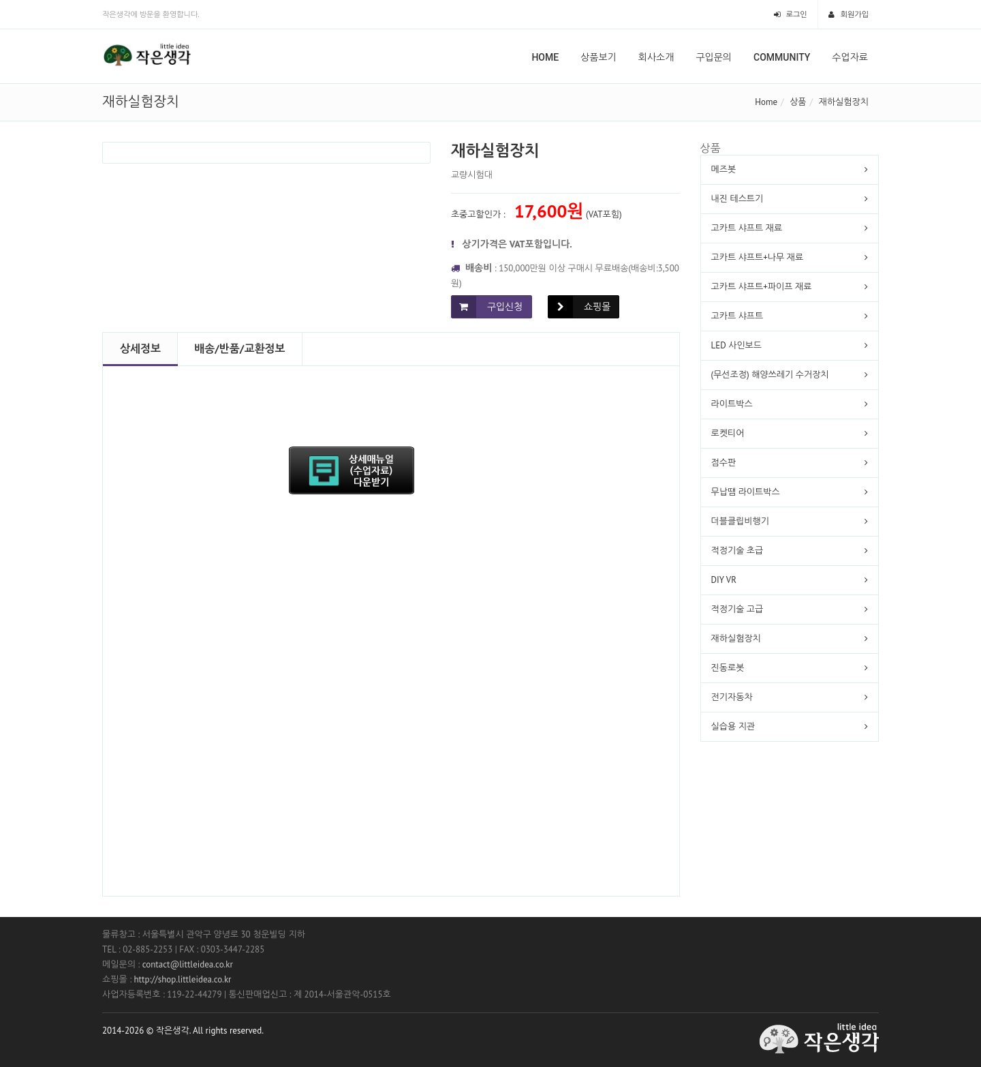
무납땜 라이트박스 (745, 492)
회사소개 (656, 57)
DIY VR (723, 580)
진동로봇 (728, 668)
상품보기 (598, 57)
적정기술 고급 (737, 609)
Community (781, 57)
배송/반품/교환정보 (239, 348)
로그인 (790, 14)
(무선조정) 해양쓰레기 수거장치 (770, 374)
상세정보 (140, 348)
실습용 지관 (733, 726)
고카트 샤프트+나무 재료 (757, 257)
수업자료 (850, 57)
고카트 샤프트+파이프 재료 (761, 286)
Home (545, 57)
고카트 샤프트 (737, 316)
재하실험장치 (844, 102)
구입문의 (714, 57)
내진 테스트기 (737, 199)
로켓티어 (728, 433)
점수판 (723, 462)
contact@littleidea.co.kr (187, 964)
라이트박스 (732, 404)
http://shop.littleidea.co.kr (182, 979)
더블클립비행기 (740, 521)
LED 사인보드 (736, 345)
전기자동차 (732, 697)
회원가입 (848, 14)
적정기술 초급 (737, 550)
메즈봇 (723, 169)
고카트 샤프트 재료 (747, 228)
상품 (798, 102)
